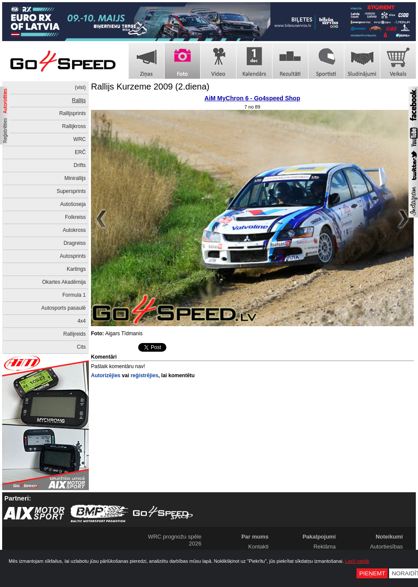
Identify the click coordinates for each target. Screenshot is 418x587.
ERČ (80, 152)
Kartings (76, 269)
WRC (79, 139)
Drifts (80, 165)
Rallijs (79, 100)
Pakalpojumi (319, 536)
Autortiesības (386, 546)
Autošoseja (73, 204)
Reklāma (325, 546)
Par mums (255, 536)
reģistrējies (144, 375)
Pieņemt (372, 573)
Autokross (74, 230)
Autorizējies (105, 375)
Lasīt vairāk (357, 561)
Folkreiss (75, 217)
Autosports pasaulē (63, 308)
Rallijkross (74, 126)
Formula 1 (74, 295)
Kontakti (258, 546)
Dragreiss (75, 243)
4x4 (82, 321)
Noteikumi (389, 536)
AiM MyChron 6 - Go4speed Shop (252, 98)
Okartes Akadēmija (64, 282)
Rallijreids (74, 334)
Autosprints (73, 256)
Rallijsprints (72, 113)
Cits (81, 347)
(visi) (80, 87)
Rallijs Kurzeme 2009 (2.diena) (150, 86)
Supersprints (71, 191)
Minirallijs (75, 178)
